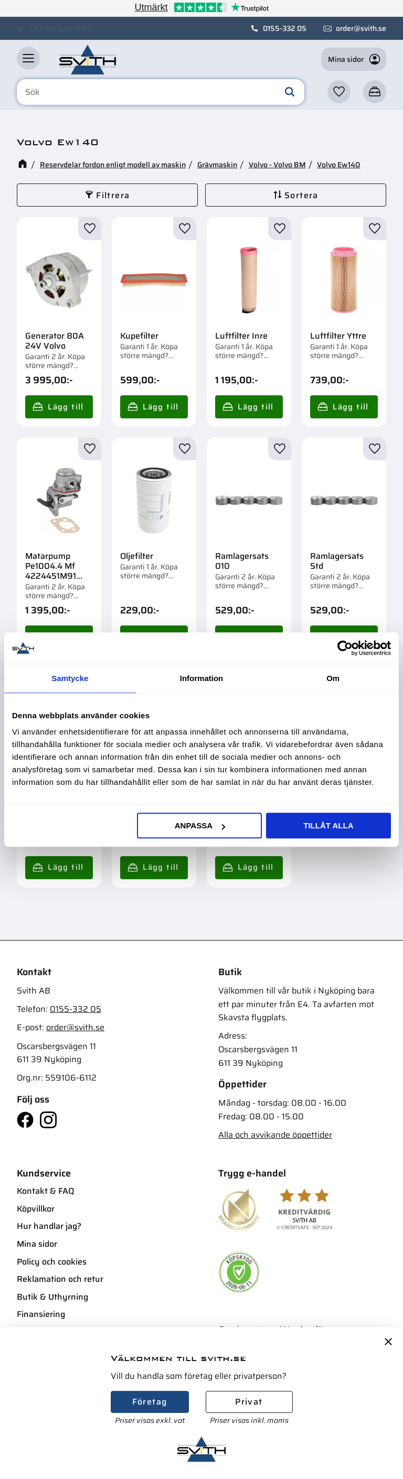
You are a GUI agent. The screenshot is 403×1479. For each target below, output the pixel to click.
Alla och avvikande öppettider (275, 1134)
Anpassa (200, 825)
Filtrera (113, 195)
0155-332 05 (284, 28)
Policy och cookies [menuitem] (52, 1261)
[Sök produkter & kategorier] (160, 92)
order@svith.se (361, 28)
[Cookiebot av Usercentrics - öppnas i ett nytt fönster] (345, 648)
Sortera (301, 195)
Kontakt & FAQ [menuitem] (45, 1190)
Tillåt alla (328, 825)
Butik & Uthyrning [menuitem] (52, 1296)
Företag (149, 1401)
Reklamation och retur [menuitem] (60, 1279)
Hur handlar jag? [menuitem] (49, 1226)
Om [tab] (333, 678)
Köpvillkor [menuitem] (36, 1208)
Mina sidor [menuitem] (37, 1243)
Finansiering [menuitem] (41, 1314)
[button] (28, 58)
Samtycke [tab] (69, 678)
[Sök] (289, 92)
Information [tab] (202, 678)
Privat (248, 1401)
